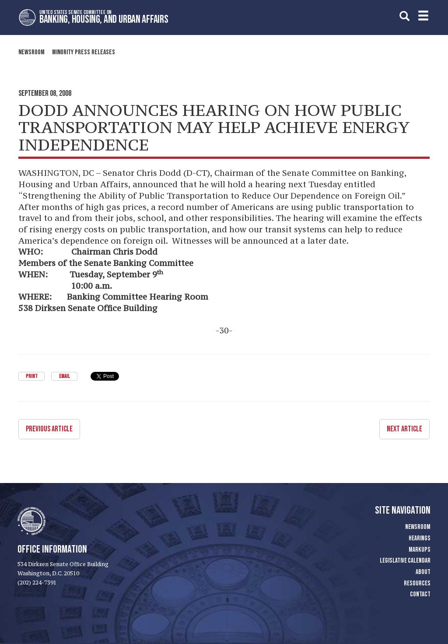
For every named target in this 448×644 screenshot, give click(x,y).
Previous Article (49, 429)
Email (64, 376)
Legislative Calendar (405, 560)
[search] (404, 15)
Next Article (404, 429)
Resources (417, 583)
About (423, 572)
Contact (420, 594)
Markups (419, 550)
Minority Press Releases (83, 52)
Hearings (419, 538)
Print (32, 376)
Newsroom (31, 52)
